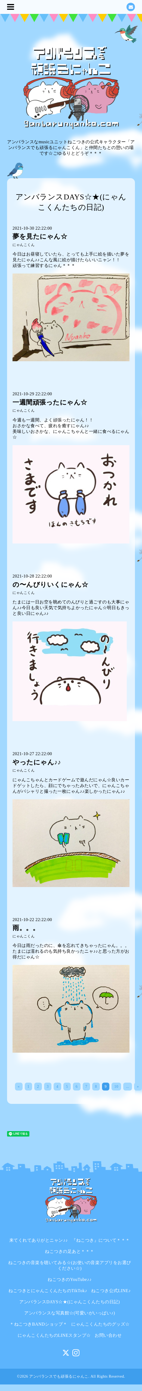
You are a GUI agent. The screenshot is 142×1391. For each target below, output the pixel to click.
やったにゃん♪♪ (37, 762)
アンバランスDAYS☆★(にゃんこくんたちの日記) (69, 1301)
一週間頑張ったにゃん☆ (50, 402)
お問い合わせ (108, 1335)
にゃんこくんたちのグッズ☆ (100, 1324)
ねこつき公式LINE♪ (111, 1290)
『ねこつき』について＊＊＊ (101, 1240)
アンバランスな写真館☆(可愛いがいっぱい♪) (69, 1313)
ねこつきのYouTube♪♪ (69, 1279)
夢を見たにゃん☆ (40, 236)
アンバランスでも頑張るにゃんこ (58, 1376)
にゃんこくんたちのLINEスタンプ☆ (54, 1335)
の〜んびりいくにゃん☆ (50, 584)
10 (116, 1087)
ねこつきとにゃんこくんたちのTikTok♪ (47, 1290)
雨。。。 (26, 927)
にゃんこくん (24, 245)
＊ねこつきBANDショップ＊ (38, 1324)
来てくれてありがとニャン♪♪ (38, 1240)
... (127, 1087)
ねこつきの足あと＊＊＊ (69, 1251)
